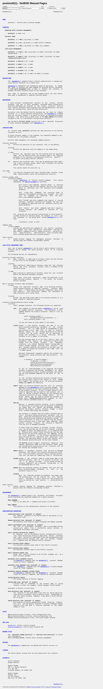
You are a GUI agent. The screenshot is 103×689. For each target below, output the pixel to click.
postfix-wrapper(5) (15, 627)
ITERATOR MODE (8, 128)
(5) (32, 182)
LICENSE (5, 650)
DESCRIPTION (7, 78)
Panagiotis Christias (56, 687)
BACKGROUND (6, 100)
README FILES (7, 632)
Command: (5, 6)
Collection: (52, 6)
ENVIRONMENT (7, 492)
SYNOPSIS (6, 27)
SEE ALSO (6, 622)
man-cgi (48, 687)
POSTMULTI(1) (58, 684)
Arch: (43, 6)
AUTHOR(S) (6, 658)
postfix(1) (12, 625)
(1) (16, 81)
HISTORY (5, 642)
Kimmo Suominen (36, 687)
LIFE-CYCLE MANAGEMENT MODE (13, 245)
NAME (4, 19)
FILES (4, 611)
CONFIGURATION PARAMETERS (12, 511)
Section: (22, 6)
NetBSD (28, 687)
